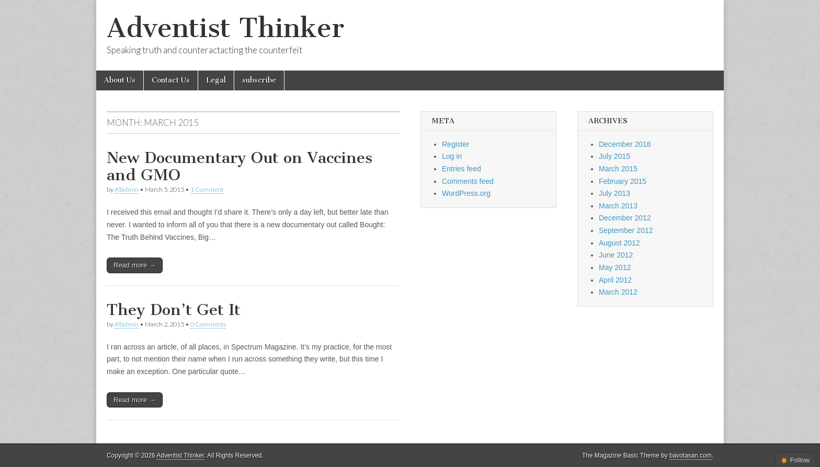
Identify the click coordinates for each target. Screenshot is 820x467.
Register (455, 144)
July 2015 (614, 156)
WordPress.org (466, 193)
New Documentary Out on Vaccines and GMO (239, 166)
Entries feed (461, 169)
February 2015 (622, 181)
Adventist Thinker (225, 28)
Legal (216, 80)
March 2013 (618, 206)
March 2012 (618, 292)
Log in (452, 156)
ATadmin (127, 189)
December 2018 (625, 144)
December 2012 (625, 218)
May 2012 (615, 267)
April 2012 (615, 280)
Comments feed (468, 181)
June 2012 (616, 255)
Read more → (134, 265)
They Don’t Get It (174, 309)
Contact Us (171, 80)
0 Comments (208, 324)
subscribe (259, 80)
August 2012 (619, 243)
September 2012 (626, 230)
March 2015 (618, 169)
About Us (119, 80)
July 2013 (614, 193)
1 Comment (206, 189)
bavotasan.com (690, 455)
